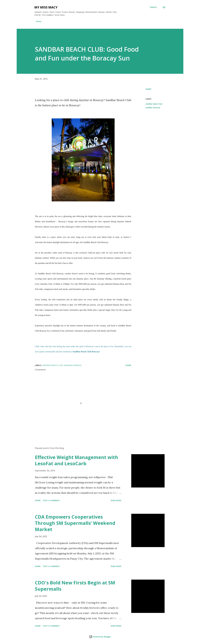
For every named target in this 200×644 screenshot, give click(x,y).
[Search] (153, 7)
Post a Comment (51, 500)
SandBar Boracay (153, 107)
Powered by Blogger (100, 636)
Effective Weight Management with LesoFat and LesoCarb (76, 460)
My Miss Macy (45, 7)
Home (38, 21)
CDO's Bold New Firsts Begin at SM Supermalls (75, 585)
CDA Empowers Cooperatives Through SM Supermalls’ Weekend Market (75, 523)
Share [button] (148, 89)
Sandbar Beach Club (154, 104)
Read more (116, 500)
